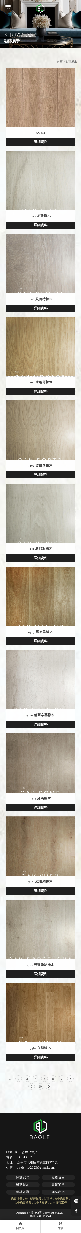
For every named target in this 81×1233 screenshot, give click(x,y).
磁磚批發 (16, 1198)
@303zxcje (29, 1152)
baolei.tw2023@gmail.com (36, 1167)
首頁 (60, 61)
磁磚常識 (23, 1192)
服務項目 (58, 1177)
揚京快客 (36, 1212)
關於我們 (23, 1177)
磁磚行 (48, 1198)
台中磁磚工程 (58, 1202)
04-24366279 (26, 1157)
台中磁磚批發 (33, 1198)
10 (40, 1086)
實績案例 (58, 1184)
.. (64, 1212)
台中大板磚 (40, 1202)
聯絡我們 (58, 1192)
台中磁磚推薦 (22, 1202)
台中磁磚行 (61, 1198)
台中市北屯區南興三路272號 (37, 1162)
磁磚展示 (23, 1184)
